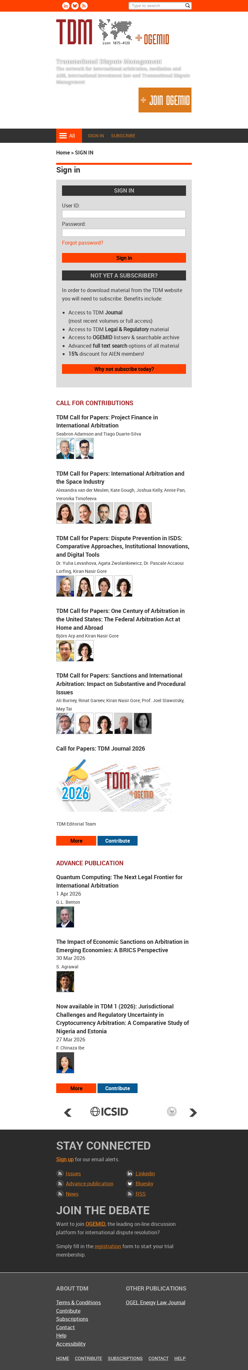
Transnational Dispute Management (112, 31)
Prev (68, 1112)
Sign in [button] (124, 257)
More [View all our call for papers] (76, 840)
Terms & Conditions (78, 1302)
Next (193, 1112)
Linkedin (145, 1173)
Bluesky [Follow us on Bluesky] (75, 6)
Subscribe (123, 135)
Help (61, 1335)
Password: (74, 223)
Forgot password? (82, 242)
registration (108, 1246)
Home (63, 152)
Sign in (96, 135)
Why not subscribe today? (124, 369)
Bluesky (144, 1183)
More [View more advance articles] (76, 1088)
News (72, 1193)
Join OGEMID (165, 100)
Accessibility (71, 1343)
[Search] (160, 6)
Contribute (68, 1310)
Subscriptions (72, 1319)
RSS (141, 1193)
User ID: (71, 205)
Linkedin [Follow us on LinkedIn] (66, 6)
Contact (65, 1327)
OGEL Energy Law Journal (155, 1302)
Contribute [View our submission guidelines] (117, 840)
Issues (73, 1173)
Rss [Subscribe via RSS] (84, 6)
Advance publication (89, 1183)
